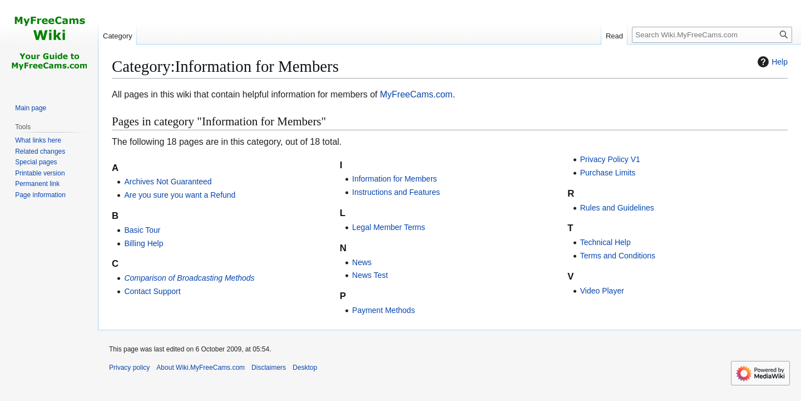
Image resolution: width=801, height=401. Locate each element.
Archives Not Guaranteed (167, 181)
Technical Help (605, 242)
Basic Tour (142, 230)
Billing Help (143, 243)
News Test (370, 275)
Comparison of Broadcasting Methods (189, 277)
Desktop (305, 367)
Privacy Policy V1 (610, 159)
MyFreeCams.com (416, 94)
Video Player (602, 290)
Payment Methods (383, 310)
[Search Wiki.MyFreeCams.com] (712, 35)
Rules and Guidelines (617, 207)
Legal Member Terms (388, 227)
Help (771, 61)
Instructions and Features (396, 192)
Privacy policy (129, 367)
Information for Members (394, 178)
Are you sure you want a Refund (179, 194)
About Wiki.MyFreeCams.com (200, 367)
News (362, 262)
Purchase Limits (608, 172)
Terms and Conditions (617, 255)
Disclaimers (268, 367)
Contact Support (152, 291)
